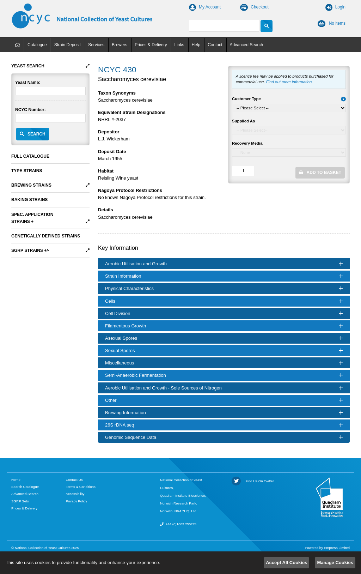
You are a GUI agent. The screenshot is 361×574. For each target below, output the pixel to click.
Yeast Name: (27, 82)
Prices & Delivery (151, 44)
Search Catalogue (25, 487)
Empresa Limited (337, 548)
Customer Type (246, 99)
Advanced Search (246, 44)
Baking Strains (29, 199)
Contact (215, 44)
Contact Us (74, 480)
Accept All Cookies (286, 562)
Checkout (254, 7)
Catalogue (37, 44)
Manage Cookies (335, 562)
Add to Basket (324, 172)
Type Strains (26, 170)
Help (196, 44)
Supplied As (243, 121)
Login (335, 7)
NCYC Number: (30, 109)
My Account (205, 7)
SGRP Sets (20, 501)
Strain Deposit (67, 44)
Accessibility (75, 494)
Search (36, 134)
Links (179, 44)
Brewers (119, 44)
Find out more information (289, 82)
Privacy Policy (76, 501)
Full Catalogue (30, 156)
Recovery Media (247, 143)
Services (96, 44)
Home (17, 45)
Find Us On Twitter (253, 481)
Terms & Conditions (81, 487)
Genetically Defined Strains (45, 236)
